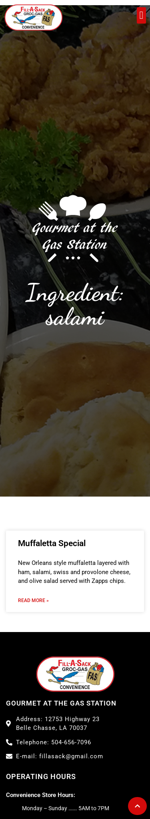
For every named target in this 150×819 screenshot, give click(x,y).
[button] (141, 15)
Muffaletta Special (52, 543)
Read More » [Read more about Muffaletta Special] (33, 600)
